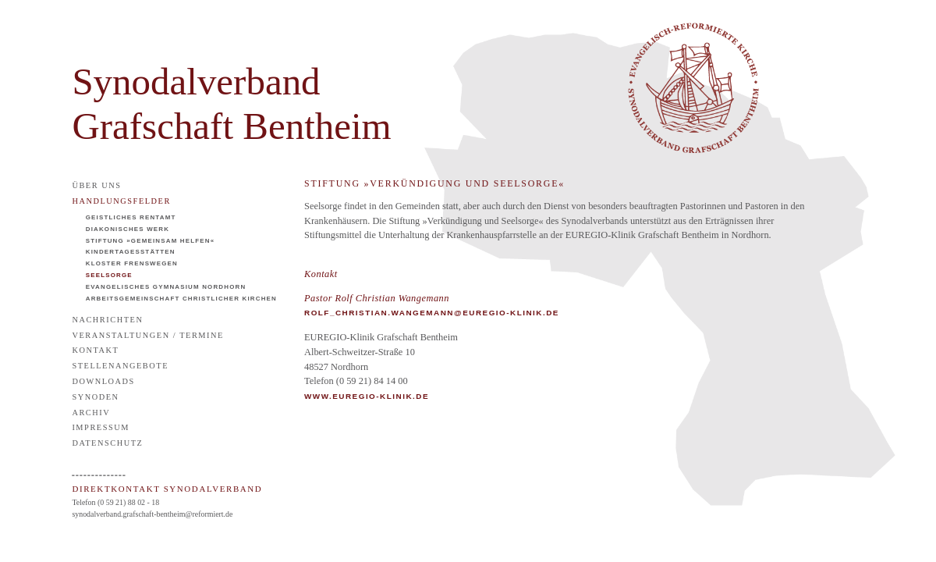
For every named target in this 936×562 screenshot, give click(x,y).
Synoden (95, 397)
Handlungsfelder (121, 201)
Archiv (91, 412)
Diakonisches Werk (127, 229)
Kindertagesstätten (131, 251)
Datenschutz (107, 443)
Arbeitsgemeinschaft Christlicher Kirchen (181, 298)
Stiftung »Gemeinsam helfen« (150, 240)
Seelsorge (109, 275)
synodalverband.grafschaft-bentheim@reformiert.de (152, 514)
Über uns (96, 185)
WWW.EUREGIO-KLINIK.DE (366, 396)
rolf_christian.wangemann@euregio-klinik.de (431, 312)
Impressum (100, 427)
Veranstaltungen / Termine (148, 335)
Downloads (103, 381)
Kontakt (95, 350)
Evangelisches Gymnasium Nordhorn (166, 286)
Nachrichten (107, 319)
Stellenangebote (120, 365)
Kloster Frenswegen (132, 263)
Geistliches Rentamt (131, 217)
